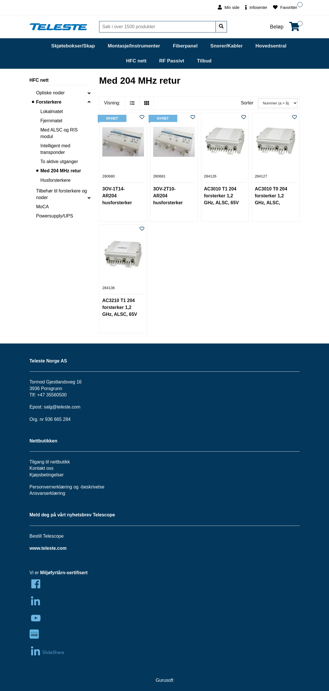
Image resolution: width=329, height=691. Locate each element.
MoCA (42, 206)
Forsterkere (48, 102)
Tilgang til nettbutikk (50, 461)
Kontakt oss (42, 468)
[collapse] (89, 93)
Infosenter (256, 7)
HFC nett (136, 61)
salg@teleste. (58, 406)
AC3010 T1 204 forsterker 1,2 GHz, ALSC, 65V (221, 195)
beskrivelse (92, 486)
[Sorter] (278, 103)
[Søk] (158, 27)
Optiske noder (50, 92)
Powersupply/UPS (54, 215)
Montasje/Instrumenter (134, 46)
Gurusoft (164, 680)
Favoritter (285, 7)
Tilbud (204, 61)
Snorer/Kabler (226, 46)
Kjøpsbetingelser (47, 474)
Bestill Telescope (47, 536)
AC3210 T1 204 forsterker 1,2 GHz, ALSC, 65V (119, 307)
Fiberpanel (185, 46)
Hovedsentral (270, 46)
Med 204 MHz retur (61, 170)
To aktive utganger (59, 161)
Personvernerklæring (51, 486)
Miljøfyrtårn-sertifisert (64, 572)
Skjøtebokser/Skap (73, 46)
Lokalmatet (52, 111)
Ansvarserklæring (47, 493)
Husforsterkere (56, 180)
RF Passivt (171, 61)
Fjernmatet (51, 120)
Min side (228, 7)
